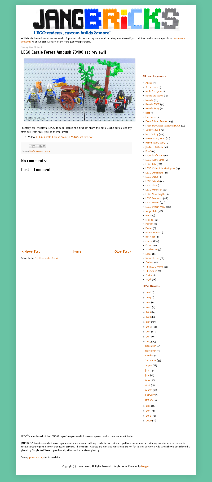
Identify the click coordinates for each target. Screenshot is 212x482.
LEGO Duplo (151, 176)
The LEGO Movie (154, 266)
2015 (148, 331)
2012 (148, 405)
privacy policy (36, 457)
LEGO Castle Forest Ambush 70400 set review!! (64, 137)
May (148, 380)
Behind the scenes (154, 95)
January (149, 399)
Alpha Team (151, 87)
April (148, 385)
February (150, 394)
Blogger (145, 466)
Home (77, 251)
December (151, 345)
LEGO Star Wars (153, 198)
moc (147, 215)
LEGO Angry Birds (154, 159)
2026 (149, 292)
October (149, 355)
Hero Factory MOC (155, 138)
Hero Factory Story (155, 142)
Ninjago (149, 219)
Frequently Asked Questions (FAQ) (162, 125)
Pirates (148, 228)
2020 (149, 307)
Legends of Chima (154, 155)
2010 (149, 415)
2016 (148, 326)
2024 (149, 297)
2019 (148, 312)
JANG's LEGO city (154, 147)
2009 (149, 420)
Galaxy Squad (152, 129)
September (151, 360)
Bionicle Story (152, 108)
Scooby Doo (151, 249)
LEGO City (150, 164)
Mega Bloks (151, 211)
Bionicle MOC (152, 104)
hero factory (151, 134)
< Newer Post (31, 251)
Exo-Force (150, 117)
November (151, 350)
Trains (148, 275)
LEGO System (36, 151)
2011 (148, 410)
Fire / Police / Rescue (156, 121)
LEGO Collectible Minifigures (160, 168)
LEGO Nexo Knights (155, 194)
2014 (148, 336)
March (149, 389)
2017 (148, 321)
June (147, 375)
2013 (148, 341)
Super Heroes (152, 258)
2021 (148, 302)
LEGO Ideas (151, 185)
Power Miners (152, 232)
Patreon (149, 223)
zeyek (148, 279)
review (47, 151)
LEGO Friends (152, 181)
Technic (149, 262)
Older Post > (122, 251)
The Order (151, 270)
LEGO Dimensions (154, 172)
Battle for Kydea (153, 91)
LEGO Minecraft (153, 189)
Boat (147, 112)
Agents (148, 82)
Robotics (149, 245)
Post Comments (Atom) (46, 258)
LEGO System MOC (155, 206)
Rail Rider (150, 236)
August (149, 365)
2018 (148, 317)
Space (148, 253)
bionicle (149, 100)
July (147, 370)
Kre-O (148, 151)
